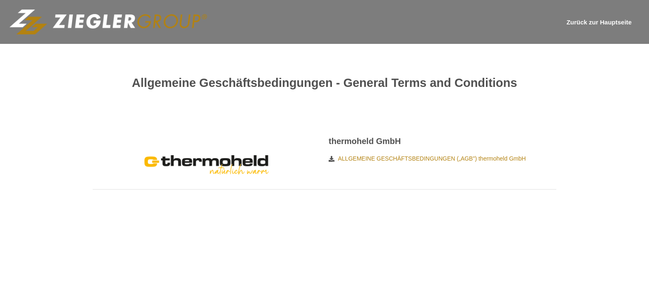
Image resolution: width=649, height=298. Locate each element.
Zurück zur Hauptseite (599, 22)
